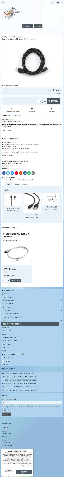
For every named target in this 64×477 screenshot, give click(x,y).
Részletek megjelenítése (9, 470)
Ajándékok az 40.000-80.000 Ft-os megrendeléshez (19, 383)
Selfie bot (5, 348)
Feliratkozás (6, 414)
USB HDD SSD (32, 310)
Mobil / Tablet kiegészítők (26, 180)
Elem (32, 320)
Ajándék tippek (8, 290)
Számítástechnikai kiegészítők (32, 354)
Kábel (5, 180)
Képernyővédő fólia (9, 337)
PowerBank (6, 344)
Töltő (4, 351)
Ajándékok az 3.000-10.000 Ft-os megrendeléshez (19, 373)
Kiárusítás (5, 364)
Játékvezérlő (6, 331)
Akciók (5, 294)
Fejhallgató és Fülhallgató (32, 317)
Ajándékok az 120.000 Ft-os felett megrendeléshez (20, 390)
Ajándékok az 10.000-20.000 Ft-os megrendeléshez (19, 377)
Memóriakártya (32, 303)
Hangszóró (32, 327)
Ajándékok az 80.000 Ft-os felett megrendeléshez (20, 387)
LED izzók (6, 361)
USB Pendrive (32, 307)
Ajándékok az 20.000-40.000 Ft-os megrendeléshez (19, 380)
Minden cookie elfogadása (24, 472)
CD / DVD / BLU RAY (32, 300)
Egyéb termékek (32, 357)
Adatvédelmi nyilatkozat (25, 466)
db (6, 281)
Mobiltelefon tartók (9, 341)
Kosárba (53, 101)
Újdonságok (7, 297)
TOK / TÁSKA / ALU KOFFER (32, 314)
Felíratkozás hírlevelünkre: (9, 399)
